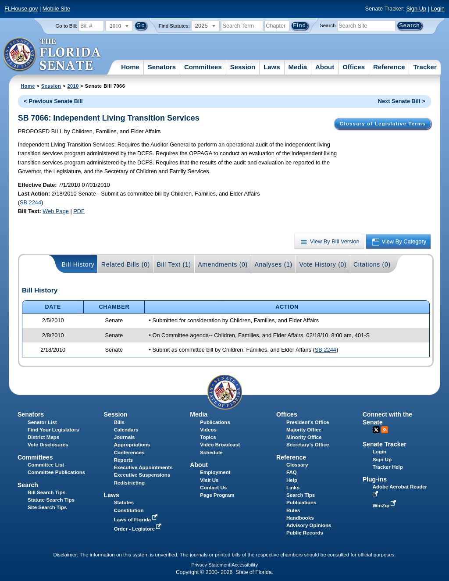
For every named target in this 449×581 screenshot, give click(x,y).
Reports (123, 460)
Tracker (424, 67)
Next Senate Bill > (401, 101)
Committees (203, 67)
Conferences (129, 452)
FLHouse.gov (21, 8)
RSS (384, 429)
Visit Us (209, 480)
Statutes (124, 502)
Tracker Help (388, 467)
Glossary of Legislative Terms (382, 123)
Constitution (129, 510)
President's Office (307, 422)
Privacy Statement (210, 564)
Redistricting (129, 482)
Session (243, 67)
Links (292, 487)
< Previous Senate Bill (53, 101)
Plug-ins (375, 479)
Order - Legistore (139, 528)
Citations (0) (372, 264)
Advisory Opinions (308, 525)
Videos (208, 429)
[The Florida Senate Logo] (52, 55)
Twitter (376, 429)
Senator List (42, 422)
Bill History (78, 264)
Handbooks (300, 517)
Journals (124, 437)
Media (298, 67)
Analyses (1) (273, 264)
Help (291, 480)
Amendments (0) (223, 264)
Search (327, 25)
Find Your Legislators (53, 429)
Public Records (304, 532)
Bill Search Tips (46, 492)
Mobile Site (56, 8)
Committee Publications (56, 472)
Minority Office (304, 437)
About (324, 67)
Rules (293, 510)
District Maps (43, 437)
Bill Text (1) (174, 264)
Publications (215, 422)
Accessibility (245, 564)
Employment (215, 472)
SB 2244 (30, 202)
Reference (389, 67)
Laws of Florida (137, 519)
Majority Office (303, 429)
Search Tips (300, 495)
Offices (353, 67)
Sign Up (416, 8)
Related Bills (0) (125, 264)
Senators (162, 67)
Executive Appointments (143, 467)
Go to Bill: (66, 26)
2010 (72, 86)
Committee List (46, 464)
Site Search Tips (47, 507)
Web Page (56, 211)
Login (437, 8)
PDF (79, 211)
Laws (272, 67)
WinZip (385, 505)
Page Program (217, 495)
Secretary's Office (307, 444)
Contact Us (213, 487)
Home (130, 67)
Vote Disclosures (48, 444)
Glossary (297, 464)
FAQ (291, 472)
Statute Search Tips (51, 500)
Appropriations (132, 444)
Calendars (126, 429)
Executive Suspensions (142, 475)
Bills (119, 422)
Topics (208, 437)
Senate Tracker (384, 444)
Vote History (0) (322, 264)
